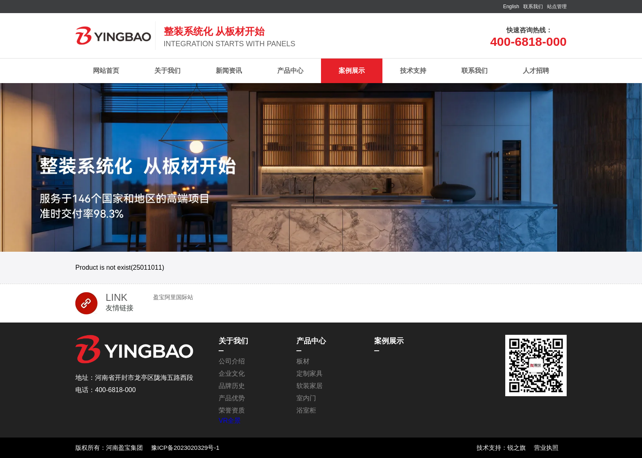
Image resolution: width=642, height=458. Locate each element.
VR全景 (230, 420)
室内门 (306, 398)
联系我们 (533, 6)
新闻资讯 (229, 70)
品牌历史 (232, 385)
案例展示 (352, 70)
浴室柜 (306, 410)
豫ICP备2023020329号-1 (185, 447)
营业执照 (546, 447)
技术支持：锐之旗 (501, 447)
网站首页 (106, 70)
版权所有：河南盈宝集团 (109, 447)
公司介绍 (232, 361)
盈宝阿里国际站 (173, 297)
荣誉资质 (232, 410)
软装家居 (309, 385)
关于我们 (167, 70)
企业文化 (232, 373)
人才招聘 (536, 70)
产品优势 (232, 398)
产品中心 (290, 70)
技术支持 (413, 70)
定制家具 (309, 373)
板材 (303, 361)
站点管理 (557, 6)
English (511, 6)
